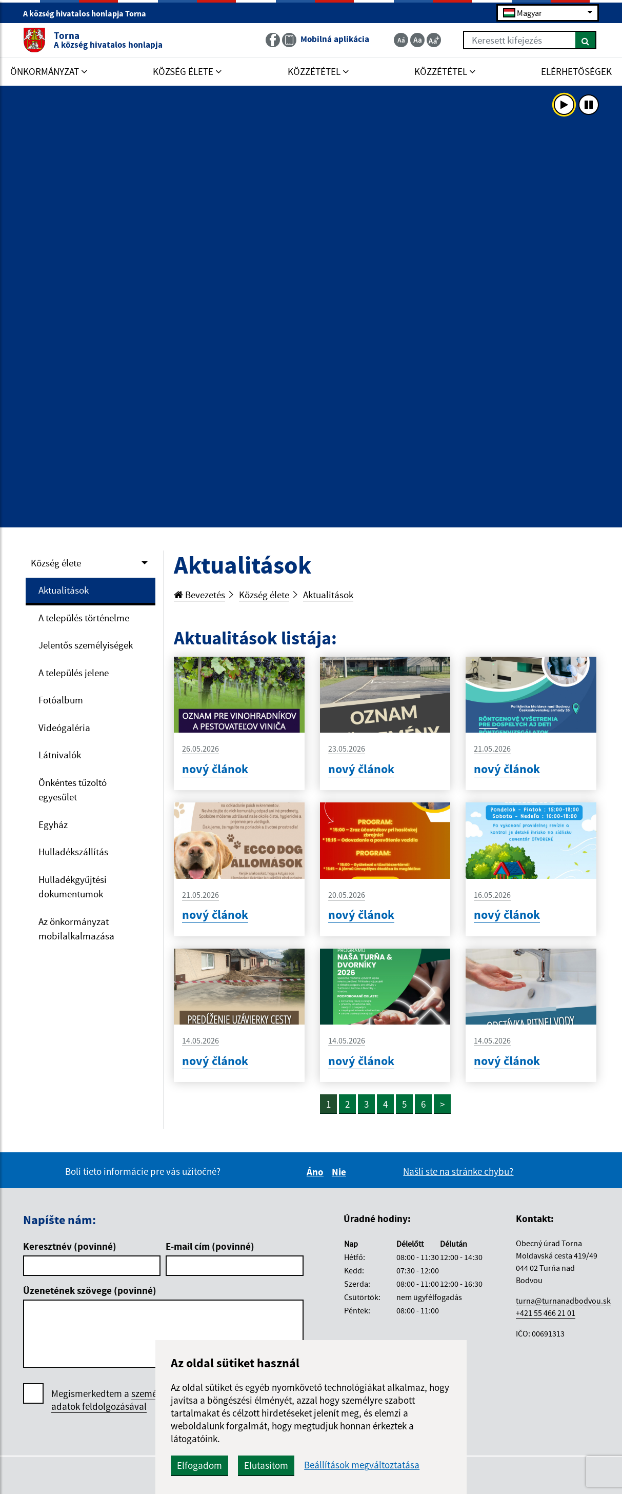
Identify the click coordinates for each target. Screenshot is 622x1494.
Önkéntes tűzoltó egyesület (72, 789)
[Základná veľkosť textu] (417, 40)
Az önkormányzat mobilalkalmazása (76, 928)
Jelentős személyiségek (85, 645)
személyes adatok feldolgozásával (112, 1399)
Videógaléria (64, 727)
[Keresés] (585, 40)
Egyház (53, 824)
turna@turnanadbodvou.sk (563, 1300)
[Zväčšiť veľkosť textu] (434, 40)
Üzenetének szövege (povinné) (89, 1290)
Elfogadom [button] (199, 1465)
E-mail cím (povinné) (210, 1246)
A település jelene (73, 672)
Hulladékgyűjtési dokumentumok (72, 886)
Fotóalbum (60, 700)
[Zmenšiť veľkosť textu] (401, 40)
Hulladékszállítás (73, 852)
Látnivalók (59, 755)
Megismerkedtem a (112, 1400)
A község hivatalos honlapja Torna (89, 13)
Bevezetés (199, 594)
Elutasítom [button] (266, 1465)
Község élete (56, 563)
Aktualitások (63, 590)
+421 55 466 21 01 (545, 1313)
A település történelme (83, 618)
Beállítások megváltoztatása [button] (361, 1465)
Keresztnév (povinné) (69, 1246)
